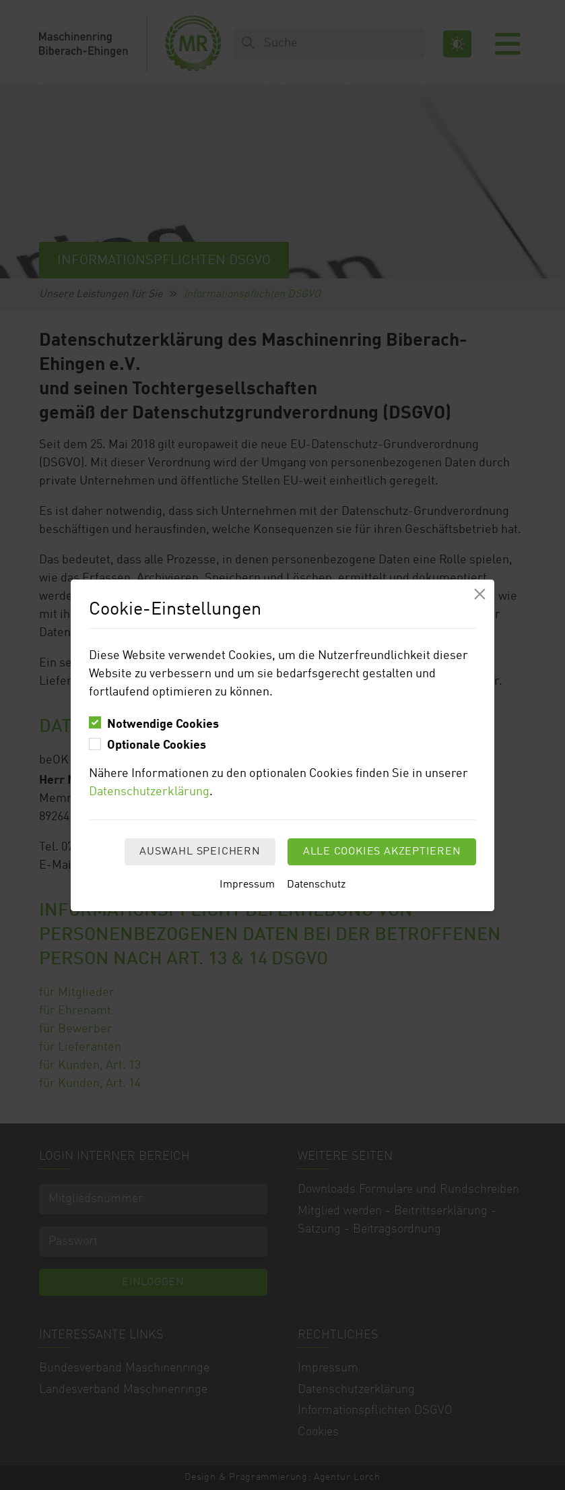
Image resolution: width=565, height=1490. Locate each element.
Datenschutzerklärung (149, 792)
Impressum (247, 884)
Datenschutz (316, 884)
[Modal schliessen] (480, 594)
